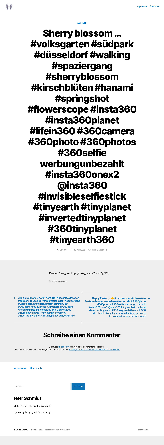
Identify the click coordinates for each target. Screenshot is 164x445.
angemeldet (63, 355)
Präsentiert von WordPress (58, 438)
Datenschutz (37, 438)
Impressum (142, 8)
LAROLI (25, 438)
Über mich (154, 8)
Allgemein (82, 27)
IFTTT (54, 285)
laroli (65, 253)
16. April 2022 (79, 253)
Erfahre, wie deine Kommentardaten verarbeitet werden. (94, 358)
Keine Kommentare (100, 253)
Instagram (62, 285)
